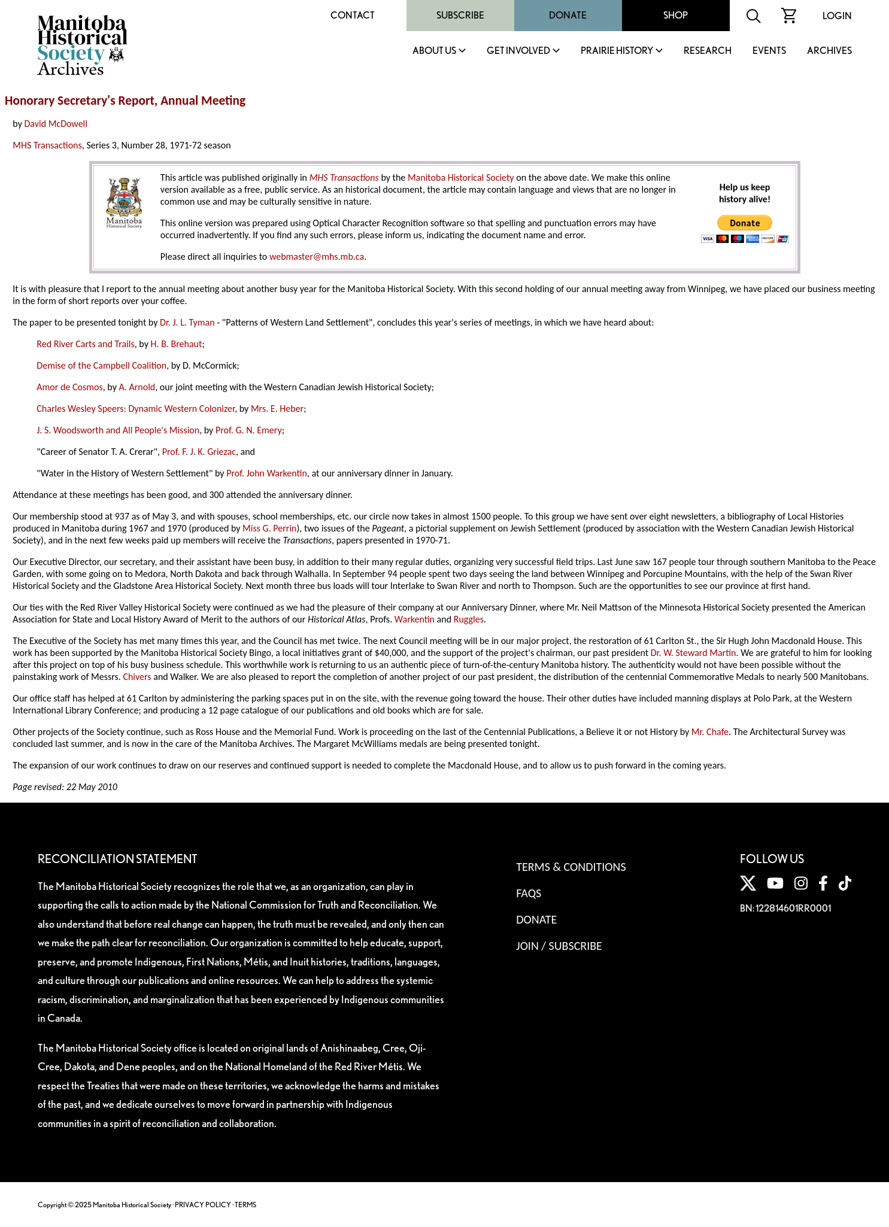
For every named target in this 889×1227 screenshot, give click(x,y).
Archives (829, 51)
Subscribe (460, 15)
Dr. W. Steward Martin (693, 652)
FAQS (528, 893)
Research (708, 51)
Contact (352, 15)
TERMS (245, 1204)
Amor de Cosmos (69, 387)
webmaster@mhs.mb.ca (316, 256)
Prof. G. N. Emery (249, 430)
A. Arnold (137, 387)
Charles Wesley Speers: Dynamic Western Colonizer (136, 408)
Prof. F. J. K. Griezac (199, 451)
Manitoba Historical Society (461, 177)
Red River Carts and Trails (85, 344)
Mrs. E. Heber (277, 408)
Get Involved (518, 51)
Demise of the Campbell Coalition (101, 365)
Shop (675, 15)
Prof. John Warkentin (266, 473)
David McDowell (56, 123)
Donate (568, 15)
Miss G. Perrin (269, 528)
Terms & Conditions (571, 866)
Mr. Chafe (710, 731)
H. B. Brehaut (176, 344)
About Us (434, 51)
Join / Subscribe (559, 946)
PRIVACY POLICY (203, 1204)
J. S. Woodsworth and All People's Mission (118, 430)
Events (769, 51)
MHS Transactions (47, 145)
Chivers (137, 676)
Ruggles (469, 619)
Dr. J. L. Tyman (187, 322)
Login (837, 16)
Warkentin (415, 619)
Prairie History (617, 51)
